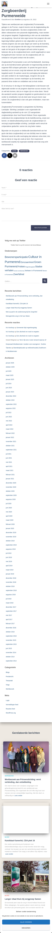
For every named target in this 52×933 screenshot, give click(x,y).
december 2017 (11, 607)
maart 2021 (9, 470)
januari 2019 (10, 574)
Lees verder (18, 795)
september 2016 (11, 636)
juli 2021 (8, 454)
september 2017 (11, 611)
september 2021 (11, 450)
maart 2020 (9, 520)
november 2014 (11, 652)
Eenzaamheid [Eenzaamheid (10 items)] (27, 262)
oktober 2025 (10, 367)
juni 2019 (9, 557)
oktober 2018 (10, 586)
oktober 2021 (10, 446)
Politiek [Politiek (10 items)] (21, 266)
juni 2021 (9, 458)
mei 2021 (9, 462)
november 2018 (11, 582)
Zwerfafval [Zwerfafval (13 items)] (18, 274)
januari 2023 (10, 392)
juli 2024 (8, 383)
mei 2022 (9, 421)
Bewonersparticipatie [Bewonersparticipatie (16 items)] (16, 257)
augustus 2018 (11, 594)
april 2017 (9, 619)
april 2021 (9, 466)
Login (7, 700)
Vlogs (8, 685)
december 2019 (11, 532)
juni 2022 (9, 417)
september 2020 (11, 495)
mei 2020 (9, 512)
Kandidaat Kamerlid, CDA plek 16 (17, 303)
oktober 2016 (10, 632)
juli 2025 (8, 371)
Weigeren (26, 928)
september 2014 (11, 661)
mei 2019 (9, 561)
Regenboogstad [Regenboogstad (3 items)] (30, 267)
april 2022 (9, 425)
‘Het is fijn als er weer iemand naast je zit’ (32, 340)
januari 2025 (10, 379)
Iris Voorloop (10, 327)
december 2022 (11, 396)
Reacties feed (10, 709)
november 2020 (11, 487)
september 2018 (11, 590)
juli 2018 (8, 599)
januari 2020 (10, 528)
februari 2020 (10, 524)
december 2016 (11, 628)
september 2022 (11, 404)
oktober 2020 (10, 491)
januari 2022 (10, 437)
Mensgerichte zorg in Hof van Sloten (18, 316)
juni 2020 (9, 508)
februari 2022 (10, 433)
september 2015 (11, 644)
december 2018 (11, 578)
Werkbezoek (24, 151)
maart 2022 (9, 429)
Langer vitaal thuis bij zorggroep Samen (19, 308)
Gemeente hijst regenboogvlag (27, 327)
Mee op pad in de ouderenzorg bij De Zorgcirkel (21, 312)
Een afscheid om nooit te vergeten (28, 332)
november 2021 (11, 441)
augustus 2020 (11, 499)
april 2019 (9, 565)
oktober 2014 (10, 657)
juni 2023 (9, 387)
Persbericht (9, 676)
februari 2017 (10, 623)
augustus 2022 (11, 408)
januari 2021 (10, 479)
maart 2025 (9, 375)
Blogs (14, 151)
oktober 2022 (10, 400)
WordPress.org (11, 713)
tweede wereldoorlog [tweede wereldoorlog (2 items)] (19, 270)
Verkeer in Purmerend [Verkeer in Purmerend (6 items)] (33, 271)
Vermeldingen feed (12, 704)
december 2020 (11, 483)
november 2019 (11, 537)
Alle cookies (26, 922)
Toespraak (9, 680)
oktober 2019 (10, 541)
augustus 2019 (11, 549)
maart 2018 (9, 603)
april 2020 (9, 516)
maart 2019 (9, 570)
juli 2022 (8, 412)
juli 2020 (8, 503)
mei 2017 (9, 615)
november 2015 (11, 640)
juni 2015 (9, 648)
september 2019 (11, 545)
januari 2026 (10, 363)
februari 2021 (10, 474)
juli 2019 (8, 553)
